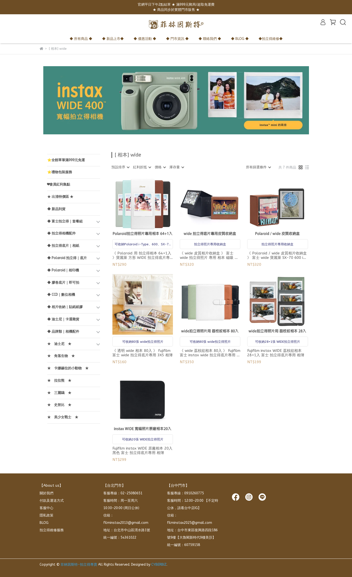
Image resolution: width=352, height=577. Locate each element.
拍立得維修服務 (52, 530)
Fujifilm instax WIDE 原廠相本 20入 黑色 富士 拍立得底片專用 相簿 (142, 450)
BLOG (44, 523)
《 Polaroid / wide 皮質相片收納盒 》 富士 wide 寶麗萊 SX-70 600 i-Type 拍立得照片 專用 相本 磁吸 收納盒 (277, 255)
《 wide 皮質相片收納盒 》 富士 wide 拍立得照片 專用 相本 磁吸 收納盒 (209, 255)
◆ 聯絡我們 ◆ (210, 39)
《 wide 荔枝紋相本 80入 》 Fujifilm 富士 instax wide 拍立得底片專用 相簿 (210, 352)
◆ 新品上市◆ (113, 39)
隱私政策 (46, 515)
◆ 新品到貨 (56, 209)
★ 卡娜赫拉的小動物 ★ (68, 368)
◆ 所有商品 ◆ (81, 39)
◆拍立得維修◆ (271, 39)
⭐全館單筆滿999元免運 (66, 160)
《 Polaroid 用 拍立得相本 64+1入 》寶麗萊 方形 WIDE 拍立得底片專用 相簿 (141, 255)
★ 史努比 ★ (59, 405)
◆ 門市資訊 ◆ (177, 39)
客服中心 (46, 508)
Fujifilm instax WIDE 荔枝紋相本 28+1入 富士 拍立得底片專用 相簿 (275, 352)
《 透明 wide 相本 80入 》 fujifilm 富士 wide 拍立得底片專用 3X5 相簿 (142, 352)
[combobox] (120, 167)
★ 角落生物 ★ (61, 356)
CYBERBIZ (159, 564)
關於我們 (46, 493)
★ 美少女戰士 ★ (62, 417)
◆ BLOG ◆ (240, 39)
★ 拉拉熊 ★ (59, 380)
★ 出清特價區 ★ (60, 197)
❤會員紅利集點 (58, 184)
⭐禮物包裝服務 (59, 172)
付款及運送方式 (52, 501)
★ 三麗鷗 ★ (59, 393)
